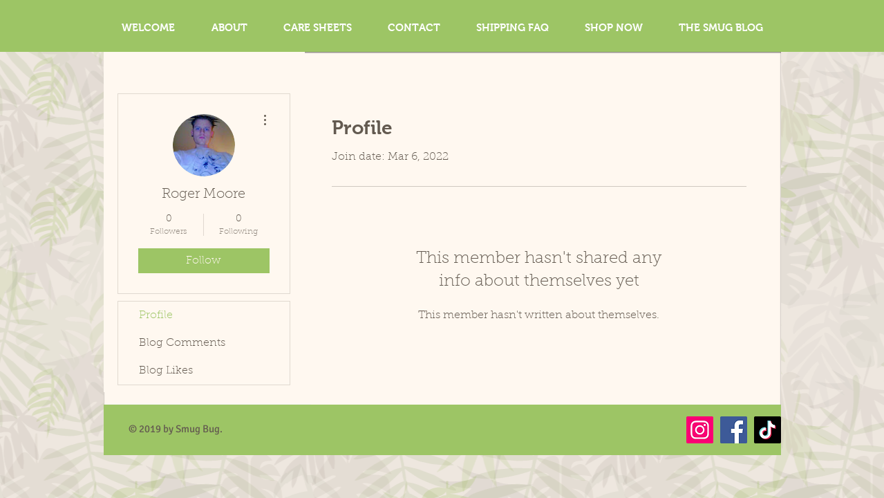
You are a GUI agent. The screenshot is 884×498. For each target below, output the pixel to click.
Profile (156, 315)
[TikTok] (767, 429)
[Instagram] (699, 429)
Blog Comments (182, 343)
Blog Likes (166, 370)
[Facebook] (733, 429)
